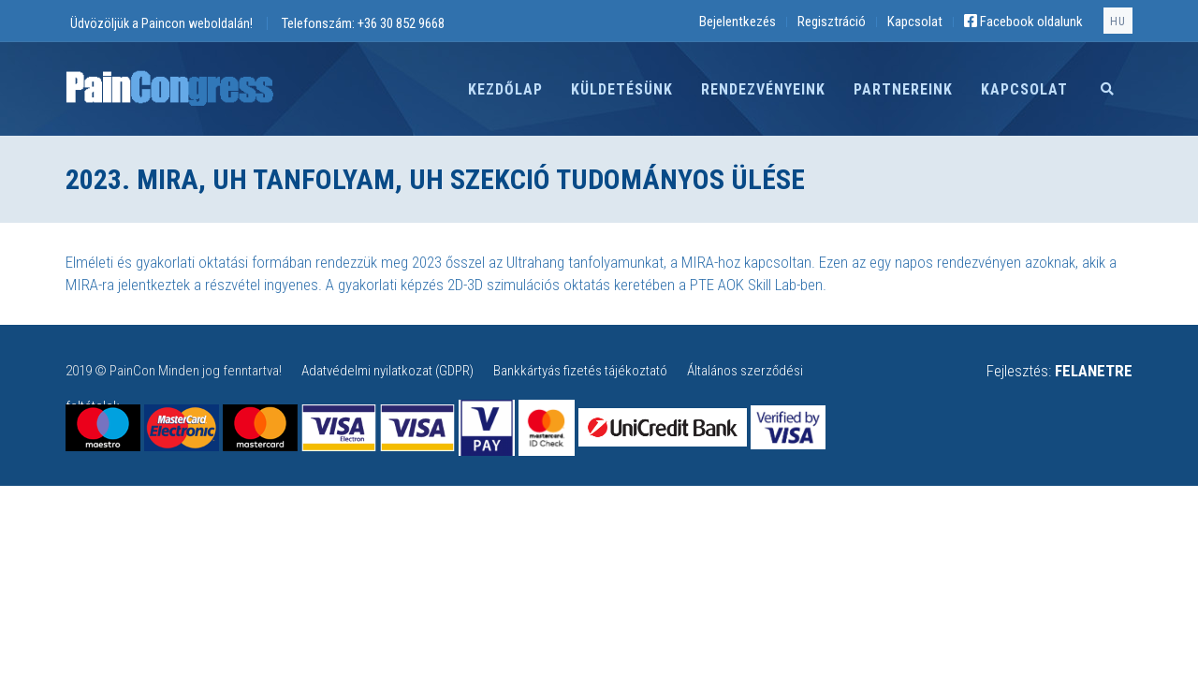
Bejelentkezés (737, 21)
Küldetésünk (622, 89)
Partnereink (903, 89)
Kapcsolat (914, 21)
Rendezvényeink (763, 89)
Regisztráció (831, 21)
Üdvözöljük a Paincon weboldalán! (161, 23)
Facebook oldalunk (1023, 21)
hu (1118, 21)
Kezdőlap (505, 89)
